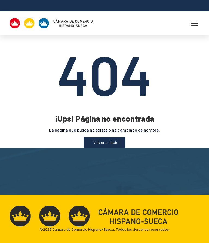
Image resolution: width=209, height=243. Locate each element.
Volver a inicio (106, 142)
